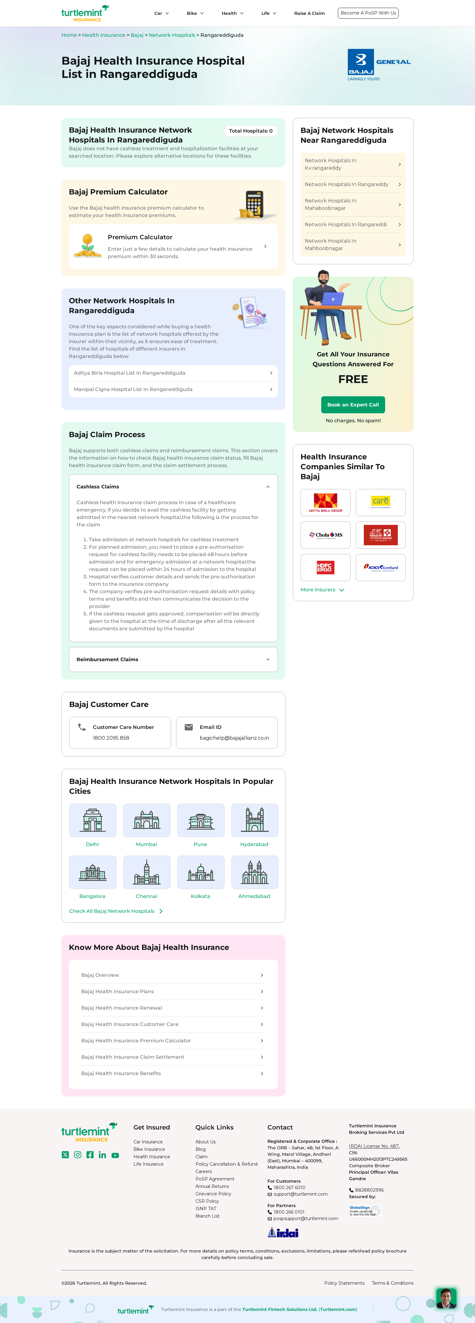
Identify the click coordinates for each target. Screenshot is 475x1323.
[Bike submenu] (200, 13)
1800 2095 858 (111, 738)
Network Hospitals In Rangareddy (353, 184)
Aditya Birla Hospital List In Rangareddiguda (173, 373)
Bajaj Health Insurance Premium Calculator (172, 1041)
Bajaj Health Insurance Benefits (172, 1073)
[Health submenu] (240, 13)
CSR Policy (207, 1201)
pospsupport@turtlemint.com (306, 1218)
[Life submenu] (273, 13)
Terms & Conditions (393, 1283)
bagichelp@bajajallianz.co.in (234, 738)
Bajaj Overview (172, 975)
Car (158, 13)
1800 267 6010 (289, 1187)
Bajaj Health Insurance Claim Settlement (172, 1057)
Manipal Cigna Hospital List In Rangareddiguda (173, 389)
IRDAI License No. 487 (374, 1146)
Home (69, 35)
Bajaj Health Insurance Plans (172, 991)
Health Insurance (103, 35)
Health (229, 13)
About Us (205, 1142)
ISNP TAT (205, 1208)
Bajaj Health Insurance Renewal (172, 1008)
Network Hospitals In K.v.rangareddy (353, 164)
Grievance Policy (213, 1194)
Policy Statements (344, 1283)
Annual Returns (212, 1186)
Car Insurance (148, 1142)
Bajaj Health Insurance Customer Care (172, 1024)
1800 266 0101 (289, 1212)
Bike (192, 13)
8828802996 (369, 1190)
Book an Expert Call (353, 405)
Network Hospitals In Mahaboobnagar (353, 204)
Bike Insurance (149, 1149)
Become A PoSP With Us (368, 13)
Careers (203, 1171)
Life (266, 13)
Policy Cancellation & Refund (226, 1164)
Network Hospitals (172, 35)
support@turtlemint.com (301, 1194)
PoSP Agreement (214, 1179)
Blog (200, 1149)
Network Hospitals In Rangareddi (353, 225)
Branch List (207, 1216)
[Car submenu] (165, 13)
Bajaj (138, 35)
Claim (201, 1156)
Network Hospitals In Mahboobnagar (353, 244)
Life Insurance (148, 1164)
